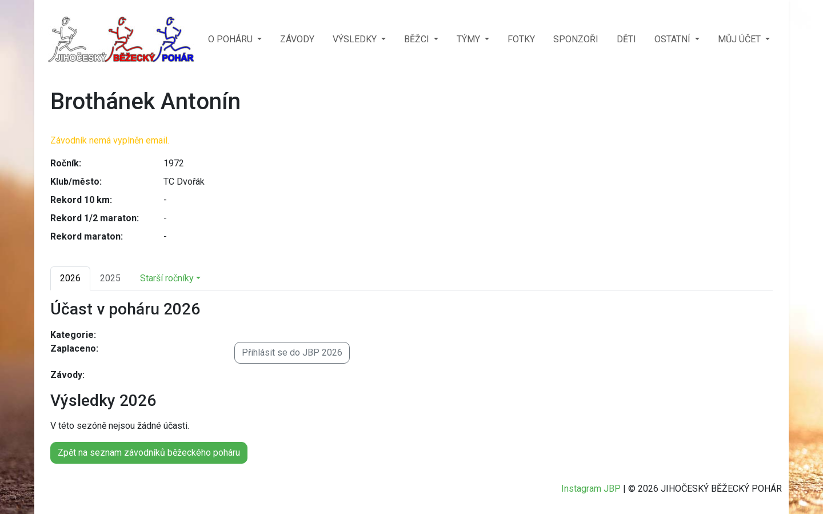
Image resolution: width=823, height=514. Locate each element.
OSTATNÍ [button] (673, 39)
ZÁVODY (297, 39)
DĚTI (626, 39)
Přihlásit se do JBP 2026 (292, 352)
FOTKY (521, 39)
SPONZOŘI (575, 39)
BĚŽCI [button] (418, 39)
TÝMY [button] (469, 39)
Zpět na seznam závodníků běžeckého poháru (149, 452)
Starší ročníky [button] (167, 278)
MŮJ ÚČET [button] (740, 39)
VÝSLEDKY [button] (356, 39)
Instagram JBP (591, 488)
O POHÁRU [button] (231, 39)
